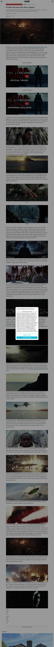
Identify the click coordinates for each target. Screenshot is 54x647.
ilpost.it (32, 327)
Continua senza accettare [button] (27, 311)
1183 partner (27, 326)
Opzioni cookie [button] (27, 335)
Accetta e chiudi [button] (27, 337)
